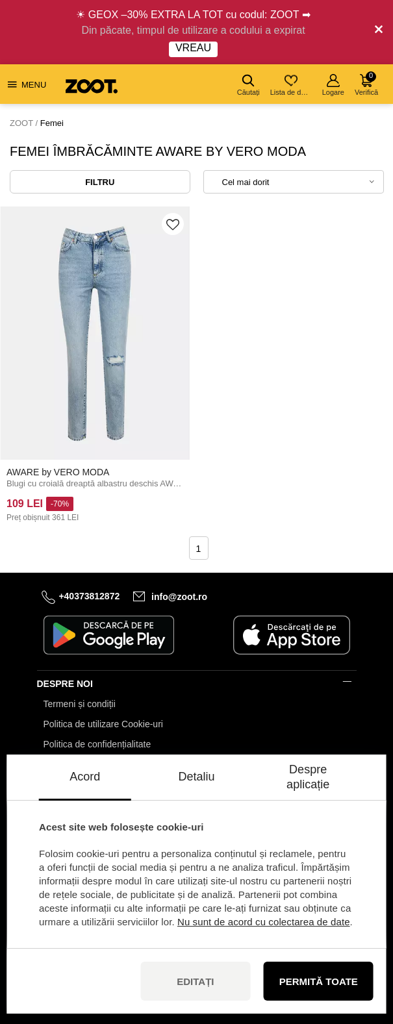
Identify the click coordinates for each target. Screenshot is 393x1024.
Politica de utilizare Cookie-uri (103, 724)
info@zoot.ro (179, 596)
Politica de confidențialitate (97, 744)
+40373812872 (89, 596)
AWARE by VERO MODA (57, 472)
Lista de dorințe (292, 85)
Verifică (366, 83)
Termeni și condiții (80, 704)
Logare (333, 85)
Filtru (99, 182)
